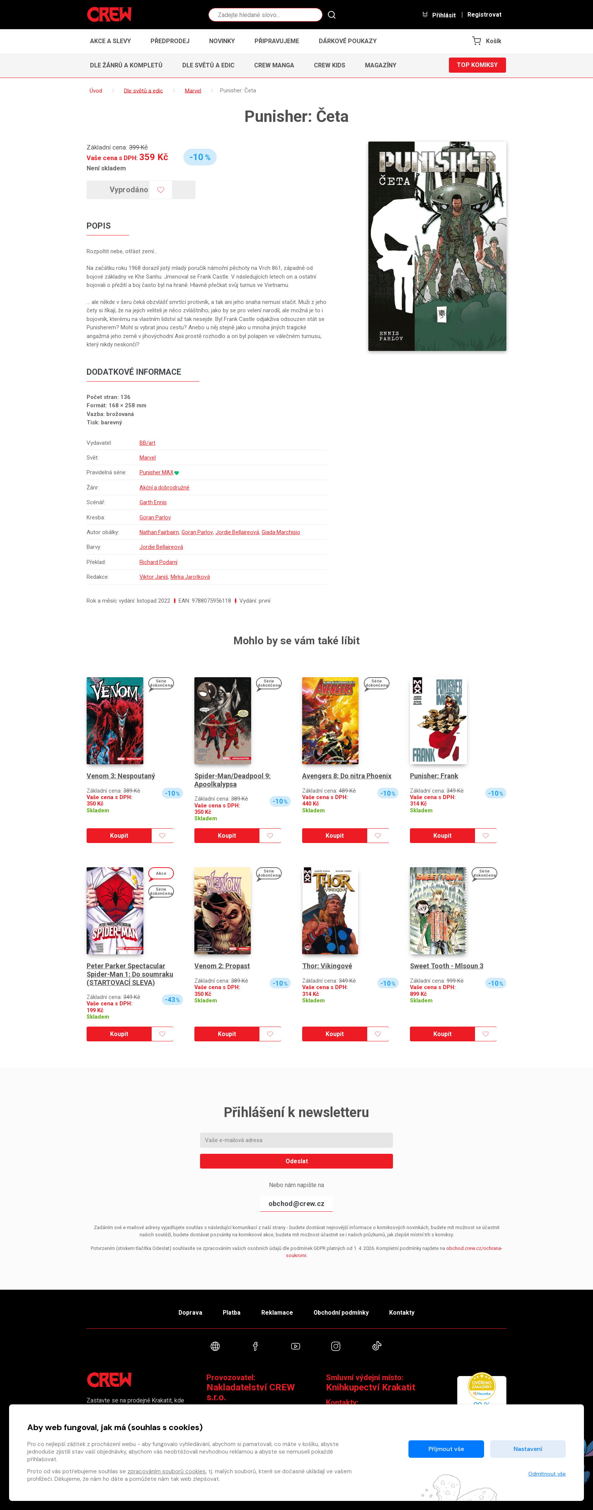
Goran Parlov (155, 517)
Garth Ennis (153, 502)
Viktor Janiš (153, 576)
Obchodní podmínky (341, 1312)
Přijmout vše (446, 1449)
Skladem (98, 810)
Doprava (189, 1312)
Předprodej (170, 41)
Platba (231, 1312)
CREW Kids (329, 65)
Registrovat (484, 15)
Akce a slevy (110, 41)
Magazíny (380, 65)
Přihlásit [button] (438, 15)
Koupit (119, 835)
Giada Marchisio (283, 532)
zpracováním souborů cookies (166, 1471)
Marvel (147, 457)
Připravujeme (277, 41)
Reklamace (277, 1312)
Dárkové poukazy (348, 41)
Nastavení (528, 1449)
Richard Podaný (158, 562)
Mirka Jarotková (191, 576)
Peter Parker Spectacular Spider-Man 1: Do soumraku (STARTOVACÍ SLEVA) (130, 974)
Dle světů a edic (208, 65)
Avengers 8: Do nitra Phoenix (346, 776)
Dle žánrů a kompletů (126, 65)
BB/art (147, 442)
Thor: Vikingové (327, 966)
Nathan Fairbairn (159, 532)
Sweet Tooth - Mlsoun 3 (447, 966)
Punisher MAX (156, 472)
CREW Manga (274, 65)
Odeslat (297, 1161)
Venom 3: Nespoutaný (121, 776)
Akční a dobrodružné (164, 487)
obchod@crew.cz (296, 1204)
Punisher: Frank (434, 776)
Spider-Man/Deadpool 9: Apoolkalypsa (232, 780)
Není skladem (106, 168)
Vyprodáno (129, 189)
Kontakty (403, 1312)
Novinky (222, 41)
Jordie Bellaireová (238, 532)
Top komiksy (477, 65)
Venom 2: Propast (222, 966)
